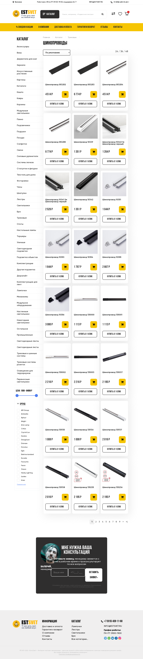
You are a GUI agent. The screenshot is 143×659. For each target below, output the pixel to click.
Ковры (20, 98)
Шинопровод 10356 (54, 314)
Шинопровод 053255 (55, 142)
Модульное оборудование (24, 304)
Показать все (21, 484)
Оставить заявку (94, 575)
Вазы (19, 53)
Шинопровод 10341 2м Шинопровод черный (56, 200)
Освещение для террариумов (25, 372)
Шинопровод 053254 (112, 84)
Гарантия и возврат (86, 27)
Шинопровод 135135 (55, 429)
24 (116, 51)
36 (121, 51)
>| (126, 521)
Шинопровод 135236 (112, 487)
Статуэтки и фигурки (27, 168)
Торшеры (21, 236)
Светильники (23, 205)
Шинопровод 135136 (84, 429)
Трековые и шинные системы (27, 354)
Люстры (21, 199)
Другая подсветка (26, 269)
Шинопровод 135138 (55, 487)
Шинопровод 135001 (112, 314)
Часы (19, 187)
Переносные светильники (23, 380)
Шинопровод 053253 (84, 84)
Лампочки (22, 290)
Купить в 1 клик (57, 104)
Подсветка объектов (27, 257)
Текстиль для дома (26, 175)
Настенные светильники (23, 312)
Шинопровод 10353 (54, 257)
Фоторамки (22, 181)
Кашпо (20, 92)
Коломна (18, 2)
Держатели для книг (27, 59)
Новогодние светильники (23, 321)
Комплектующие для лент (27, 283)
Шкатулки (21, 193)
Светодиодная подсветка (24, 249)
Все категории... (80, 639)
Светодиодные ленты (28, 341)
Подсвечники (23, 125)
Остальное (22, 329)
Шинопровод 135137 (112, 429)
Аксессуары (23, 46)
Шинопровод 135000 (84, 314)
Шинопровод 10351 (111, 199)
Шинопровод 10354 (83, 257)
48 (126, 51)
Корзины (21, 104)
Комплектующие (25, 263)
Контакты (117, 27)
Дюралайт (22, 276)
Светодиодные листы (28, 347)
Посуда (20, 138)
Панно (20, 119)
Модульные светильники (23, 111)
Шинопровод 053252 (55, 84)
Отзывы (104, 27)
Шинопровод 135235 (84, 487)
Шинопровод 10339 (83, 142)
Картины (21, 80)
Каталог (49, 14)
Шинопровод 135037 (112, 372)
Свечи (20, 150)
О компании (43, 27)
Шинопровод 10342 (83, 199)
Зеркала (21, 65)
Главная (46, 37)
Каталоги (21, 86)
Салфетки (22, 144)
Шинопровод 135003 (84, 372)
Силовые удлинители (27, 156)
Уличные (21, 242)
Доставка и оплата (63, 27)
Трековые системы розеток (26, 363)
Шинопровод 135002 (55, 372)
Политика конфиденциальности (69, 654)
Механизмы (22, 296)
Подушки (21, 131)
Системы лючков (25, 162)
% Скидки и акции (24, 27)
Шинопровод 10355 (111, 257)
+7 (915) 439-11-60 (120, 2)
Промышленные (25, 335)
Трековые (22, 218)
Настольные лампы (26, 230)
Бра (19, 211)
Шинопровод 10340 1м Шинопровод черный (113, 143)
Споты (20, 224)
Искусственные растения (24, 72)
